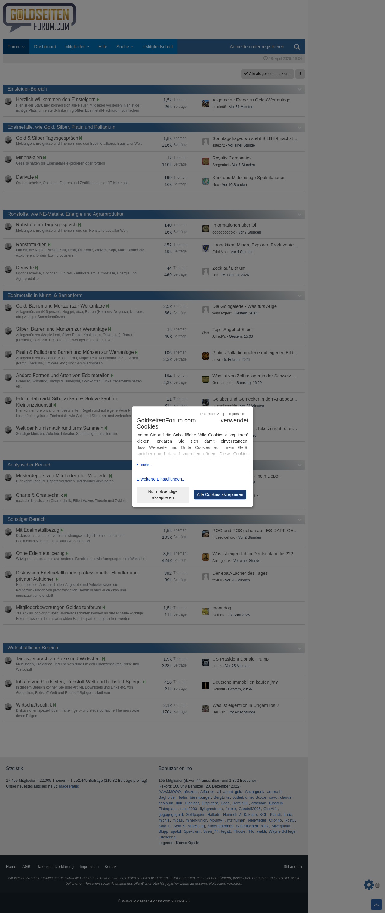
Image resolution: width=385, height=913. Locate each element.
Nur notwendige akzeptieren (162, 494)
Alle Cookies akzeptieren (220, 494)
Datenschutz (209, 414)
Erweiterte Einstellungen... (161, 479)
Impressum (236, 414)
